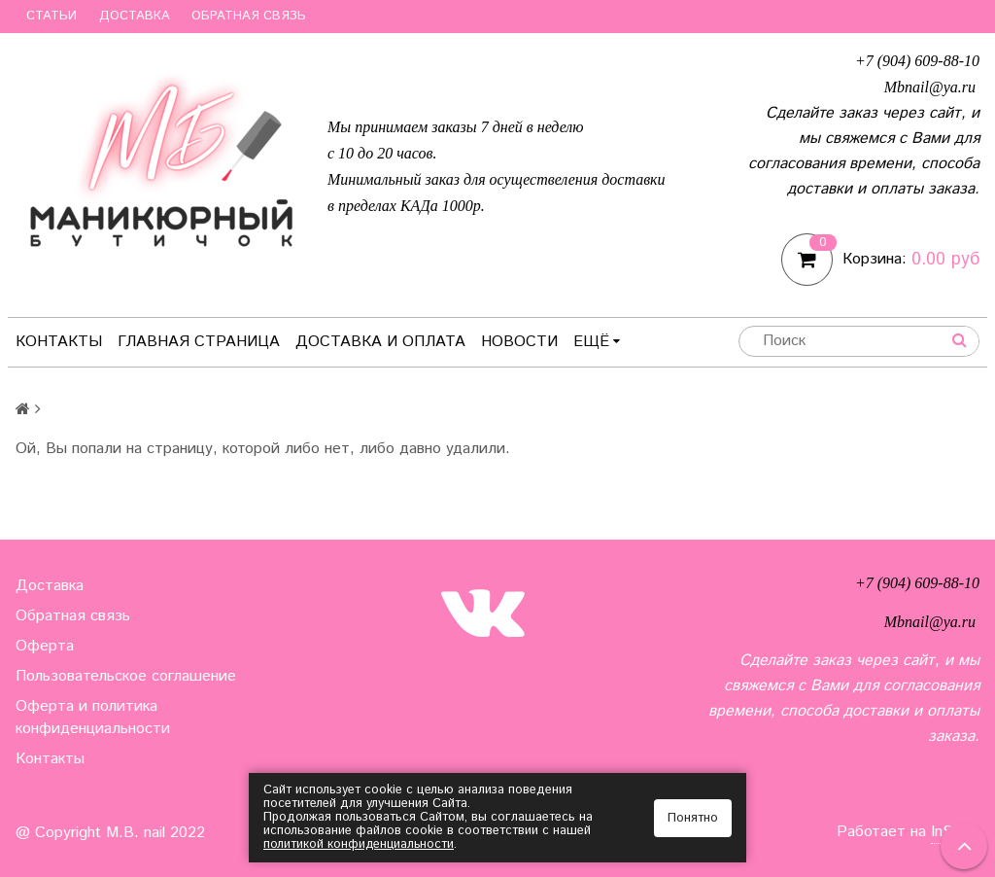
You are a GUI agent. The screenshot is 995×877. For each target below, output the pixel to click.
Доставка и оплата (380, 342)
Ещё (596, 342)
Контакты (59, 342)
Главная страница (199, 342)
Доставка (134, 16)
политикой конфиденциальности (360, 844)
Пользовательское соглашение (126, 676)
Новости (519, 342)
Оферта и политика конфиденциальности (93, 717)
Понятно (693, 818)
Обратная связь (248, 16)
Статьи (51, 16)
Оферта (45, 646)
